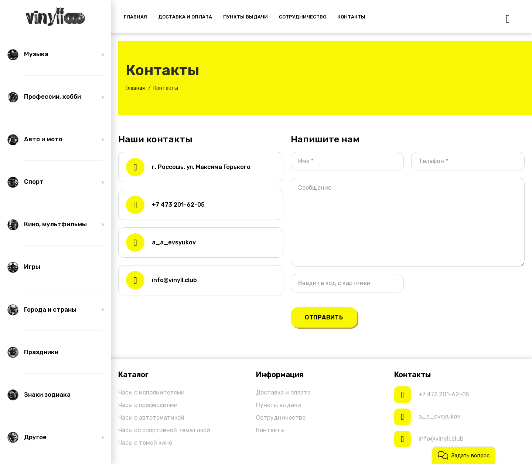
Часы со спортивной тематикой (164, 430)
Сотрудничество (281, 417)
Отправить (324, 317)
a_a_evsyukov (174, 242)
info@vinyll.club (174, 280)
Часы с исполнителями (151, 392)
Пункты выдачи (278, 405)
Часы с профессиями (148, 405)
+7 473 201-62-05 (178, 204)
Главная (135, 88)
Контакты (270, 430)
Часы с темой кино (145, 442)
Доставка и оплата (283, 392)
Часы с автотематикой (151, 417)
